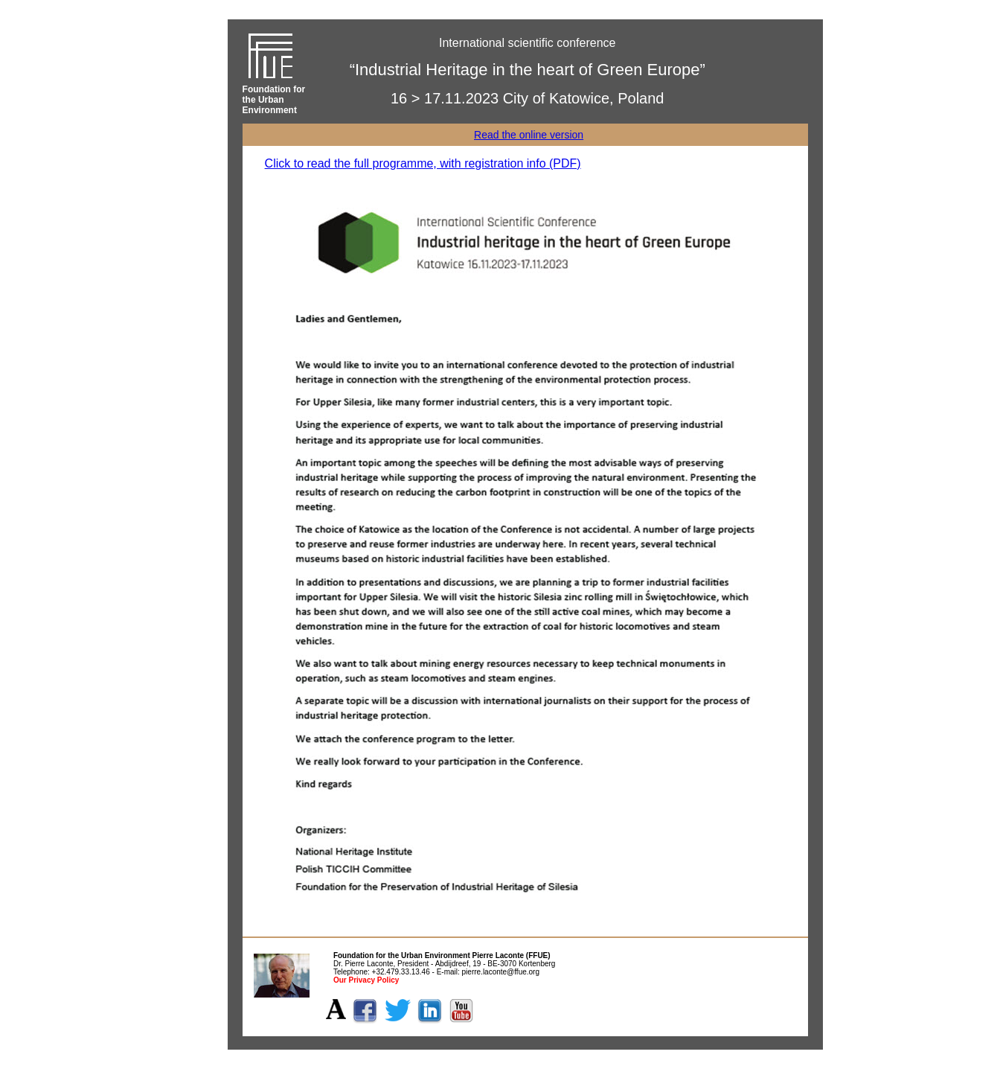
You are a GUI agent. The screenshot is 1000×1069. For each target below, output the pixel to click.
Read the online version (528, 135)
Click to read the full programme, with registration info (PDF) (423, 163)
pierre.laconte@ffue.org (500, 972)
